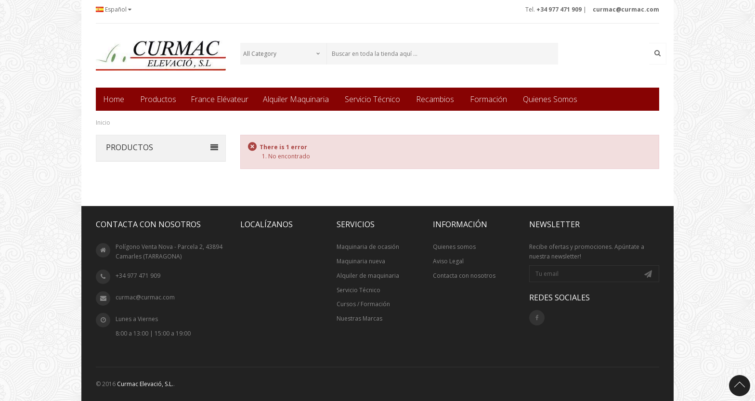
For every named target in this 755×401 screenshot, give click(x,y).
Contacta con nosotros (464, 276)
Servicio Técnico (358, 290)
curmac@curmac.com (145, 297)
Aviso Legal (448, 261)
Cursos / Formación (363, 304)
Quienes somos (454, 247)
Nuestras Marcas (359, 318)
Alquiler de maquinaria (368, 276)
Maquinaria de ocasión (368, 247)
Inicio (103, 122)
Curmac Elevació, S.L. (145, 384)
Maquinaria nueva (361, 261)
